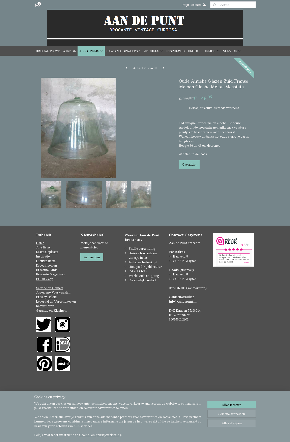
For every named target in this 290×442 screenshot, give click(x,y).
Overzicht (189, 164)
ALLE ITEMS (91, 50)
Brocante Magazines (50, 274)
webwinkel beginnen (151, 421)
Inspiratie (43, 256)
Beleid (52, 296)
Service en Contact (49, 287)
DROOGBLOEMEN (204, 50)
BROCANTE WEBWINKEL (56, 50)
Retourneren (45, 305)
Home (40, 242)
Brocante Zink (46, 269)
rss (136, 421)
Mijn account (194, 4)
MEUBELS (153, 50)
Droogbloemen (46, 265)
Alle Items (43, 247)
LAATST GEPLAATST (123, 50)
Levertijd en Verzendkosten (56, 301)
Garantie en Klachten (51, 310)
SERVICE (232, 50)
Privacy (42, 296)
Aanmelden (92, 257)
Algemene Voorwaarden (53, 292)
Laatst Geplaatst (47, 251)
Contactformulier (181, 296)
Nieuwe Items (46, 260)
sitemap (129, 421)
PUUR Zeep (44, 278)
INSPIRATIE (175, 50)
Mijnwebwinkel (187, 421)
